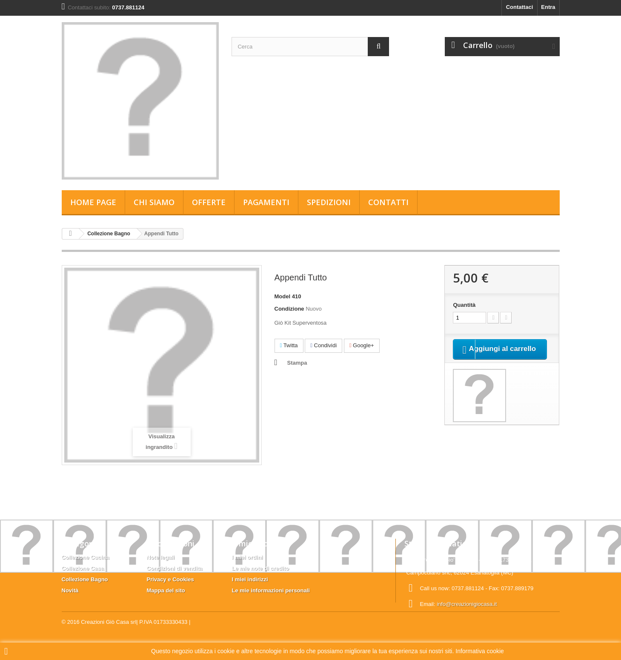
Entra (548, 7)
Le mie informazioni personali (271, 590)
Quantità (464, 305)
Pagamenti (266, 202)
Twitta (289, 345)
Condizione (289, 309)
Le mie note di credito (260, 568)
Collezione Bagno (108, 234)
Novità (70, 590)
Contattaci (519, 7)
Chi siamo (154, 202)
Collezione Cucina (85, 557)
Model (283, 296)
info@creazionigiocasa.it (467, 604)
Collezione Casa (83, 568)
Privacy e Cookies (170, 579)
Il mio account (258, 543)
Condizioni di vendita (175, 568)
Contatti (388, 202)
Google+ (361, 345)
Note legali (161, 557)
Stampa (297, 363)
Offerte (209, 202)
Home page (93, 202)
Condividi (323, 345)
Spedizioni (329, 202)
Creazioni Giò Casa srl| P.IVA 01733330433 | (135, 637)
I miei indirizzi (250, 579)
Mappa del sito (166, 590)
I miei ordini (247, 557)
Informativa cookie (479, 651)
